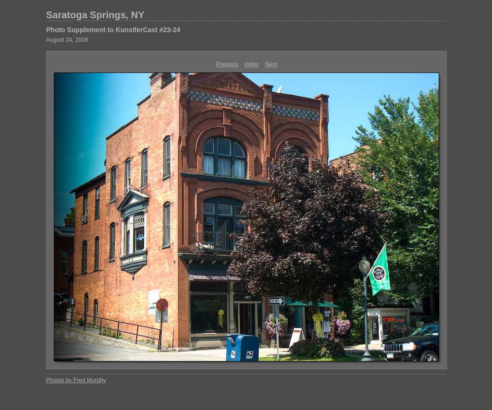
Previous (227, 64)
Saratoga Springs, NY (95, 15)
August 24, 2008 (67, 39)
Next (271, 64)
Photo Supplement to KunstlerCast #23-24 (113, 30)
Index (251, 64)
